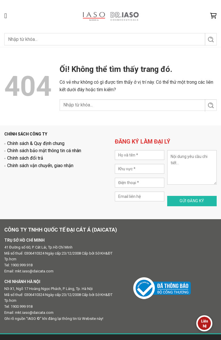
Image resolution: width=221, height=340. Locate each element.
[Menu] (7, 16)
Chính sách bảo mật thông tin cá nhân (44, 150)
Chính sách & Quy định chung (35, 143)
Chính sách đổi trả (25, 158)
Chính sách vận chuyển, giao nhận (40, 165)
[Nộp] (210, 39)
